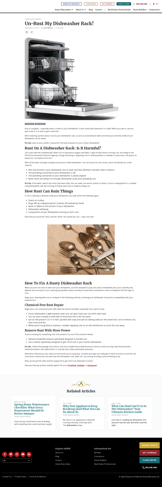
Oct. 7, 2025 (67, 403)
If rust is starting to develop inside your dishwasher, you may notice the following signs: (62, 195)
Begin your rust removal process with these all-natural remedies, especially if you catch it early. (65, 309)
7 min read (59, 28)
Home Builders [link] (140, 10)
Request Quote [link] (149, 445)
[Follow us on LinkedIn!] (29, 454)
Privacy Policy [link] (20, 476)
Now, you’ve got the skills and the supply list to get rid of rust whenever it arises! (59, 361)
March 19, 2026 (20, 402)
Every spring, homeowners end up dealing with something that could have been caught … (33, 424)
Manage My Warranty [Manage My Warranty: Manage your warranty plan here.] (71, 4)
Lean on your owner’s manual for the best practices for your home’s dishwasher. (62, 143)
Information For (102, 448)
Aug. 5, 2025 (115, 403)
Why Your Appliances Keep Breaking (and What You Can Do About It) (81, 409)
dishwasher (72, 425)
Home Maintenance (33, 19)
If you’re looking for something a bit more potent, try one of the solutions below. (59, 334)
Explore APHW (62, 448)
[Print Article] (27, 32)
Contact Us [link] (6, 476)
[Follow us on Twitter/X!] (10, 454)
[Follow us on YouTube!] (22, 454)
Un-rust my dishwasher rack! (59, 23)
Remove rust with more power (47, 330)
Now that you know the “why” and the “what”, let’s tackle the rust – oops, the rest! (59, 217)
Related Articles (81, 391)
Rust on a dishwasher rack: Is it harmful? (63, 148)
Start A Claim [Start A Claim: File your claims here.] (123, 4)
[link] (19, 5)
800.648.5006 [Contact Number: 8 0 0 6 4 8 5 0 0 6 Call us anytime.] (140, 4)
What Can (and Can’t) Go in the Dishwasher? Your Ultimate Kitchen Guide (128, 409)
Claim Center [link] (149, 460)
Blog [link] (91, 10)
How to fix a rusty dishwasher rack (58, 283)
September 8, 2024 (32, 28)
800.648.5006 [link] (149, 467)
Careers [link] (98, 10)
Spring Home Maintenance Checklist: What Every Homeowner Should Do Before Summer (31, 409)
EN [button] (156, 4)
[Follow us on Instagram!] (16, 454)
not (49, 313)
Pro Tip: (28, 143)
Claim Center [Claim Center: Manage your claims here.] (91, 4)
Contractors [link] (154, 10)
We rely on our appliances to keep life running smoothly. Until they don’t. (79, 421)
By (47, 28)
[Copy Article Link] (32, 32)
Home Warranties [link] (64, 9)
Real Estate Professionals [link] (119, 10)
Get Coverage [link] (149, 452)
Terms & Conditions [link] (37, 476)
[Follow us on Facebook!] (4, 454)
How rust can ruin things (49, 191)
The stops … (73, 425)
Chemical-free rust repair (44, 305)
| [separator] (39, 28)
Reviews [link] (97, 452)
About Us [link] (81, 9)
